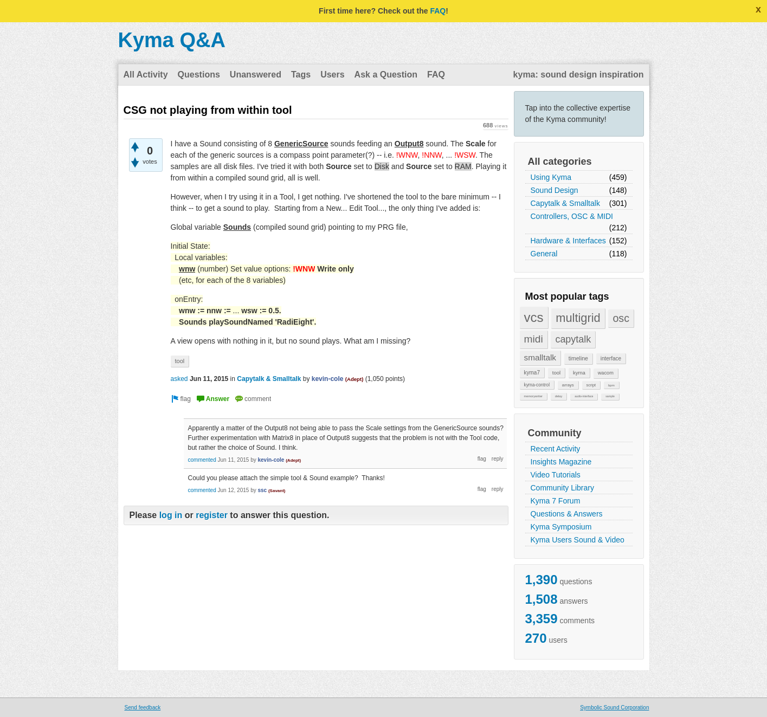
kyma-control (537, 384)
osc (621, 318)
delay (559, 396)
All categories (560, 161)
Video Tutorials (556, 474)
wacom (606, 373)
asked (179, 379)
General (544, 253)
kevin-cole (328, 379)
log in (171, 515)
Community (555, 433)
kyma (579, 373)
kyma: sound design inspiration (578, 74)
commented (202, 460)
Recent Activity (556, 448)
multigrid (578, 318)
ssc (262, 490)
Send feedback (143, 707)
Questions (199, 74)
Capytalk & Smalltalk (565, 203)
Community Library (562, 487)
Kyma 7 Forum (556, 500)
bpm (611, 385)
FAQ (438, 11)
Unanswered (255, 74)
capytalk (573, 339)
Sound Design (554, 190)
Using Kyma (551, 177)
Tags (301, 74)
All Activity (146, 74)
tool (556, 373)
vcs (534, 317)
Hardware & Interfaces (568, 240)
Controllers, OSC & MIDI (572, 216)
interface (611, 358)
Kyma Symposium (561, 526)
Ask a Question (386, 74)
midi (533, 339)
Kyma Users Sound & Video (577, 539)
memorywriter (533, 396)
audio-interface (584, 396)
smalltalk (540, 357)
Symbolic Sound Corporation (614, 707)
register (212, 515)
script (591, 385)
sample (610, 396)
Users (332, 74)
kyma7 (532, 373)
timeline (578, 358)
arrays (568, 385)
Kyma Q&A (172, 40)
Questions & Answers (567, 513)
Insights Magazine (561, 461)
